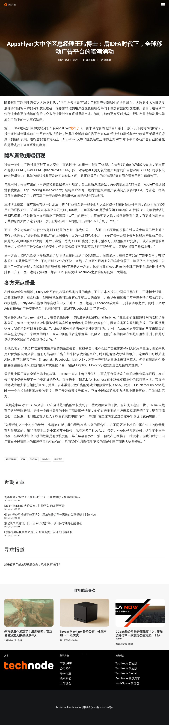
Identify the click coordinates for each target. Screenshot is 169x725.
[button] (163, 4)
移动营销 (58, 459)
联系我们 (52, 564)
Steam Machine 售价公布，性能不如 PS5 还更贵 (34, 505)
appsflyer (11, 459)
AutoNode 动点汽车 (127, 678)
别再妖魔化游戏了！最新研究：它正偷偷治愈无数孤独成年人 (42, 497)
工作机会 (65, 683)
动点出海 (90, 60)
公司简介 (65, 668)
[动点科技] (10, 4)
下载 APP (66, 663)
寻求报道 (65, 673)
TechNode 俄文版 (126, 668)
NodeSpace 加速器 (127, 683)
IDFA (23, 459)
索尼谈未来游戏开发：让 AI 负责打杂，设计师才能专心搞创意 (43, 523)
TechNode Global (126, 673)
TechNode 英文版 (126, 663)
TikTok (33, 459)
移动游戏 (46, 459)
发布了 (74, 128)
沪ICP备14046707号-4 (102, 707)
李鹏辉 (107, 60)
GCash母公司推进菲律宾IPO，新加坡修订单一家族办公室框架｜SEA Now (50, 514)
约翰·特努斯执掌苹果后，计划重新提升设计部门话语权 (38, 532)
